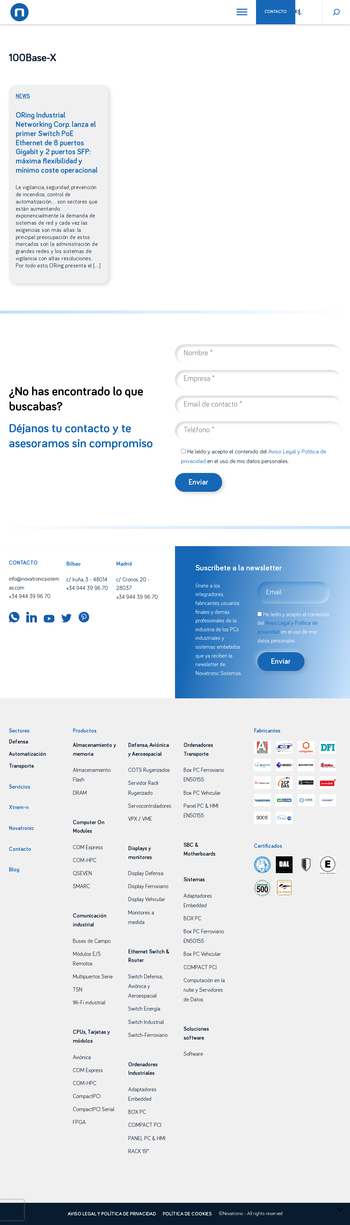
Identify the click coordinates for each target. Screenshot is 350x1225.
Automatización (27, 754)
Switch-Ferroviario (147, 1035)
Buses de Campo (91, 941)
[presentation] (12, 1210)
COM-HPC (84, 860)
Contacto (276, 12)
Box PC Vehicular (202, 793)
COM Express (88, 847)
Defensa (18, 742)
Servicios (19, 787)
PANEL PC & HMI (146, 1138)
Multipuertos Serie (93, 976)
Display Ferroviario (148, 886)
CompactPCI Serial (93, 1109)
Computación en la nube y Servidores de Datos (204, 990)
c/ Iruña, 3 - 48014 (86, 579)
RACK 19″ (138, 1151)
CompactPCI (86, 1096)
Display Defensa (145, 873)
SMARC (81, 886)
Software (193, 1054)
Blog (14, 869)
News (23, 96)
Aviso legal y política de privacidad (112, 1214)
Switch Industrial (146, 1022)
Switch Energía (144, 1009)
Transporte (21, 766)
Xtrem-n (18, 807)
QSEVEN (82, 873)
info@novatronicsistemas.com (34, 583)
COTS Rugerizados (149, 770)
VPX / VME (140, 819)
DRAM (80, 793)
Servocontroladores (149, 806)
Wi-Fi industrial (89, 1002)
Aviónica (82, 1057)
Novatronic (21, 828)
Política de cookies (187, 1214)
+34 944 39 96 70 (30, 596)
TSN (77, 989)
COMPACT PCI (144, 1125)
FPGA (79, 1122)
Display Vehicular (146, 899)
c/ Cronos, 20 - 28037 (133, 584)
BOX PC (137, 1112)
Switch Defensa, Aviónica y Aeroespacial (145, 986)
